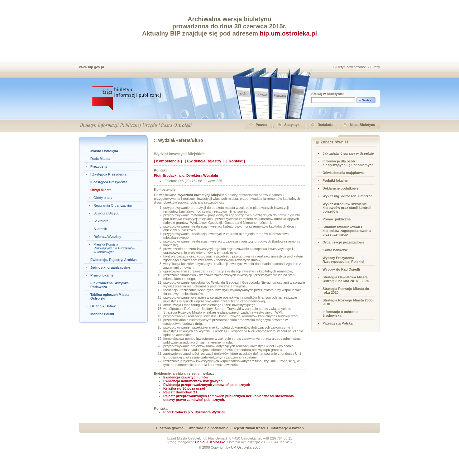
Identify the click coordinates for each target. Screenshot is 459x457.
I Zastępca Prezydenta (108, 174)
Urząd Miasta (101, 190)
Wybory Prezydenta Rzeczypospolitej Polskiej (343, 259)
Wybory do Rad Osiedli (341, 269)
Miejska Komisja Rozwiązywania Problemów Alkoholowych (114, 248)
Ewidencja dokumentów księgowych (192, 381)
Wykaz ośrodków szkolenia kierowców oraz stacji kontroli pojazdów (347, 207)
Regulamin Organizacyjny (112, 205)
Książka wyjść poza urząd (184, 388)
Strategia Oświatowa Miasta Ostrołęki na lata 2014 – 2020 (346, 279)
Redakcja (325, 125)
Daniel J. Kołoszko (210, 442)
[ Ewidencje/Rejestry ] (204, 161)
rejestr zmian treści (249, 428)
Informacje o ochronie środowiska (340, 313)
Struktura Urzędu (106, 213)
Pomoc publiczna (337, 219)
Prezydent (98, 166)
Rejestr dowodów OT (180, 392)
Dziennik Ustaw (103, 306)
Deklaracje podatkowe (341, 188)
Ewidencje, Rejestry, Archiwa (113, 260)
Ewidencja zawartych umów (185, 377)
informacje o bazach (287, 428)
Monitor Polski (102, 314)
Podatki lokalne (335, 180)
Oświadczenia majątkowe (343, 173)
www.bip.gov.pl (91, 67)
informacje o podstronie (208, 428)
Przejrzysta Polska (338, 323)
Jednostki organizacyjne (110, 267)
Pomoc (261, 125)
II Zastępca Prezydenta (108, 182)
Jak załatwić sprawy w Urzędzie (348, 153)
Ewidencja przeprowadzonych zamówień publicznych (206, 385)
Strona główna (172, 428)
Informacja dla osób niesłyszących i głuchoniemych (348, 163)
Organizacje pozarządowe (343, 242)
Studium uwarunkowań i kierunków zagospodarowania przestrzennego (347, 230)
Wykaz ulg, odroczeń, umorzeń (348, 196)
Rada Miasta (100, 159)
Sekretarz (100, 221)
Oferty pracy (102, 198)
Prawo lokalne (101, 275)
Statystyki (292, 125)
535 (370, 67)
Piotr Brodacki (195, 412)
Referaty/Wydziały (107, 236)
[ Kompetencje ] (168, 161)
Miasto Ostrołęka (104, 151)
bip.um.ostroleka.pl (288, 33)
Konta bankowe (335, 250)
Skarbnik (100, 229)
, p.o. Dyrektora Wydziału (186, 175)
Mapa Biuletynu (362, 125)
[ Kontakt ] (235, 161)
